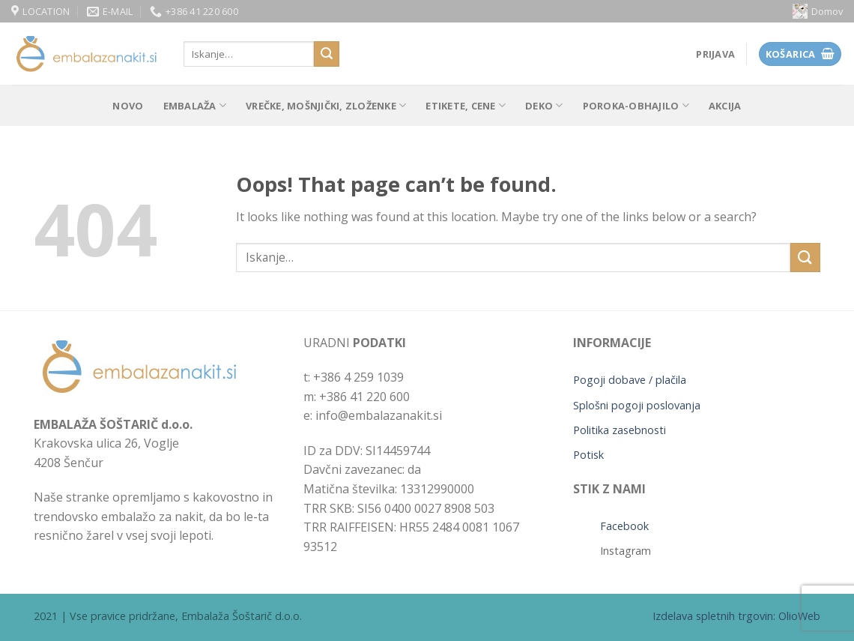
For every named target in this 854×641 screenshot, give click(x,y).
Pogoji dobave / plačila (629, 380)
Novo (127, 105)
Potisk (588, 455)
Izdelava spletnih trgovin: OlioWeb (736, 616)
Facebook (624, 526)
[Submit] (326, 54)
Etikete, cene (466, 105)
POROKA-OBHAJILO (636, 105)
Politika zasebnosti (619, 430)
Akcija (725, 105)
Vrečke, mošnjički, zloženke (326, 105)
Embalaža (195, 105)
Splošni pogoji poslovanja (636, 405)
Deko (544, 105)
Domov (818, 11)
